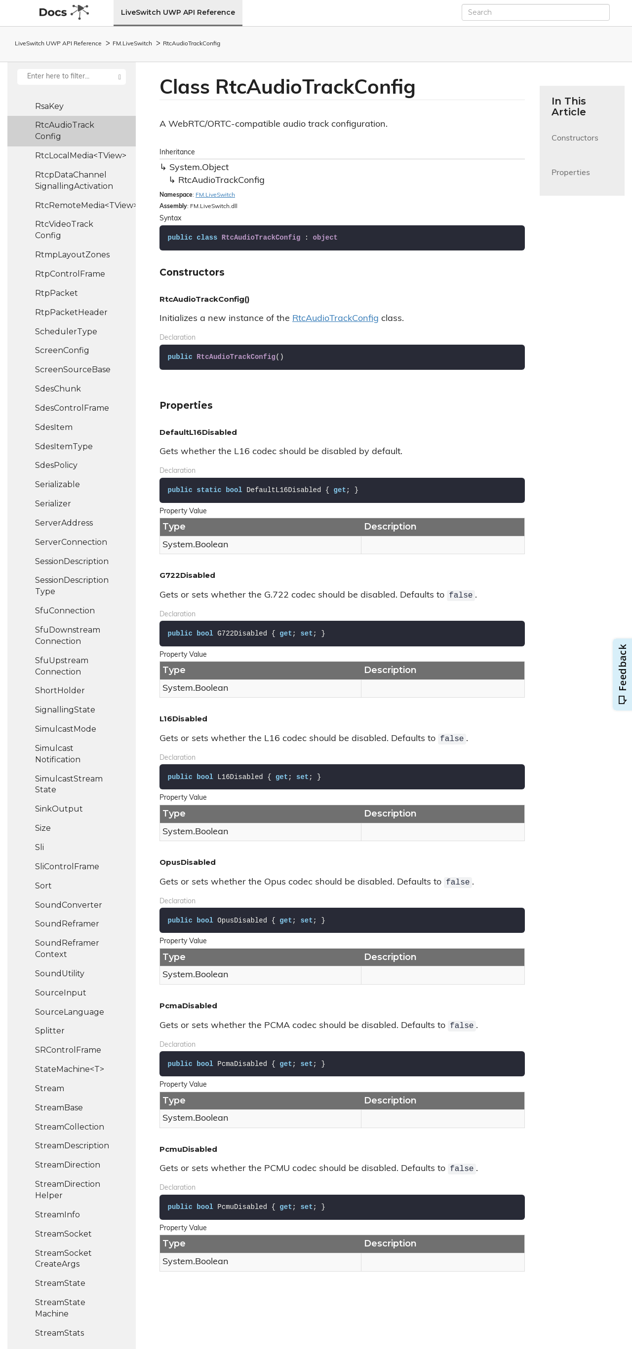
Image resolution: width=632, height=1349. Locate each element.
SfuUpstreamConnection (61, 666)
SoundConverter (68, 905)
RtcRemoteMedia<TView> (85, 205)
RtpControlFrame (70, 274)
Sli (39, 847)
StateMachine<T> (69, 1069)
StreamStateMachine (60, 1308)
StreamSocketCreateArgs (63, 1258)
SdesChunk (58, 388)
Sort (43, 885)
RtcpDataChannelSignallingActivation (74, 180)
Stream (49, 1088)
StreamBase (59, 1107)
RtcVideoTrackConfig (64, 229)
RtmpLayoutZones (72, 254)
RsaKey (49, 106)
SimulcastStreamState (69, 784)
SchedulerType (66, 331)
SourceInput (60, 992)
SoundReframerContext (67, 948)
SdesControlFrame (72, 408)
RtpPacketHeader (71, 312)
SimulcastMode (65, 729)
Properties (571, 178)
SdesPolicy (56, 465)
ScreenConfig (62, 350)
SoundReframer (67, 923)
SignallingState (65, 709)
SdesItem (54, 427)
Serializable (57, 484)
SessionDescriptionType (72, 585)
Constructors (575, 144)
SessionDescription (72, 561)
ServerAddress (64, 523)
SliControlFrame (67, 866)
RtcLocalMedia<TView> (80, 155)
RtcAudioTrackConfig (191, 44)
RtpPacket (56, 293)
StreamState (60, 1283)
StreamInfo (57, 1214)
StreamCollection (69, 1127)
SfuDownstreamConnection (67, 635)
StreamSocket (63, 1234)
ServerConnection (71, 542)
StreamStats (59, 1333)
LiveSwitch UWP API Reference (178, 12)
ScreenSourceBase (73, 369)
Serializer (53, 503)
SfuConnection (65, 610)
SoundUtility (59, 973)
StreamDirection (67, 1165)
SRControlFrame (68, 1050)
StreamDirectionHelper (67, 1189)
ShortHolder (60, 690)
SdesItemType (64, 446)
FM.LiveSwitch (132, 44)
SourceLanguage (69, 1012)
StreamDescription (72, 1145)
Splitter (50, 1030)
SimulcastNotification (57, 754)
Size (43, 828)
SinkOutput (59, 809)
